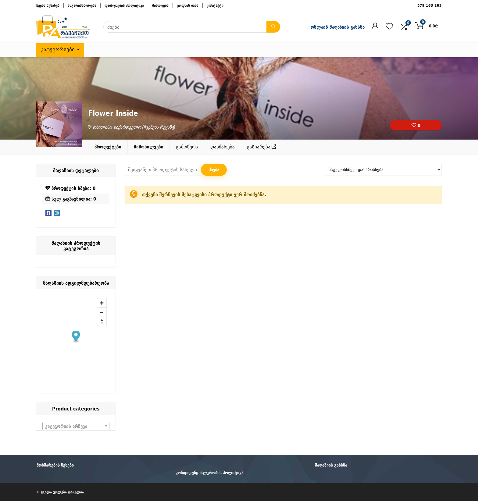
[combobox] (75, 426)
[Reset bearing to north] (101, 321)
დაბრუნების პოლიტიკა (124, 5)
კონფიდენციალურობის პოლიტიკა (210, 472)
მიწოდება (160, 5)
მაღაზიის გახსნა (331, 465)
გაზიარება (261, 146)
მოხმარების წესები (55, 465)
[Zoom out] (101, 312)
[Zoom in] (101, 302)
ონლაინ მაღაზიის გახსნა (338, 27)
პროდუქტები (108, 147)
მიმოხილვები (148, 147)
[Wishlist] (389, 26)
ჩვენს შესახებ (47, 5)
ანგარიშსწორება (82, 5)
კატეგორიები (58, 49)
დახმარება (222, 146)
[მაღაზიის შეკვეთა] (383, 170)
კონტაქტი (215, 5)
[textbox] (76, 426)
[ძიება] (273, 27)
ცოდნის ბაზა (187, 5)
